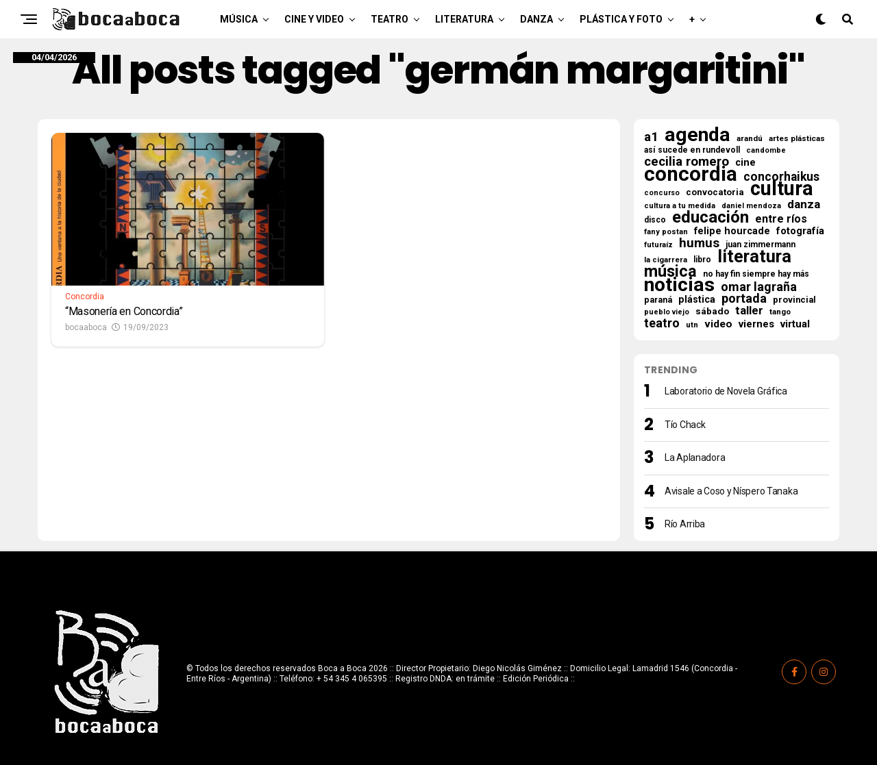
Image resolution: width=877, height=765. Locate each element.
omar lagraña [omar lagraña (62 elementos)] (759, 286)
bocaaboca (86, 327)
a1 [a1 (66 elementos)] (651, 136)
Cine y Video (314, 19)
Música (239, 19)
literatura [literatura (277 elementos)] (754, 256)
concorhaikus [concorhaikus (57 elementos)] (781, 176)
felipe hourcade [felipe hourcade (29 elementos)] (732, 231)
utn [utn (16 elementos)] (692, 324)
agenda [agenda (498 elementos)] (697, 134)
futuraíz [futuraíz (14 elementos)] (658, 244)
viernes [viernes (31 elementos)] (756, 323)
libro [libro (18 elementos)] (702, 259)
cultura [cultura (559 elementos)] (781, 188)
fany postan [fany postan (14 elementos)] (666, 231)
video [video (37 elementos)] (718, 323)
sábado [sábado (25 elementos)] (712, 310)
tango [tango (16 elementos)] (780, 311)
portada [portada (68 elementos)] (744, 298)
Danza (536, 19)
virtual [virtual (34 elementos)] (795, 323)
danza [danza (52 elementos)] (803, 204)
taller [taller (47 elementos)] (749, 310)
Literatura (464, 19)
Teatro (389, 19)
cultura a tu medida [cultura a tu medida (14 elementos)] (679, 205)
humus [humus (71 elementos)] (699, 243)
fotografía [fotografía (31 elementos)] (800, 230)
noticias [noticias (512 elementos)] (679, 284)
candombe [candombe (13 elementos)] (766, 150)
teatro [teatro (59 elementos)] (662, 323)
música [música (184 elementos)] (670, 271)
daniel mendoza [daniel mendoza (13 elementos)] (751, 205)
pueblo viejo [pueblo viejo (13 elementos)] (666, 312)
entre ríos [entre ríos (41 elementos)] (781, 219)
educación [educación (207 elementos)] (710, 217)
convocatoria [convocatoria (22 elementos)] (715, 192)
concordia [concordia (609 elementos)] (690, 173)
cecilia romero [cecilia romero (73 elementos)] (686, 161)
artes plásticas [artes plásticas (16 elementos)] (797, 138)
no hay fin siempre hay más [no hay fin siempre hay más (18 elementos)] (756, 274)
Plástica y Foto (621, 19)
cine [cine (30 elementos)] (745, 163)
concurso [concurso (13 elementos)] (662, 192)
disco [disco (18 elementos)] (655, 220)
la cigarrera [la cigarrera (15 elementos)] (665, 259)
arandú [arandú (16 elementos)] (750, 138)
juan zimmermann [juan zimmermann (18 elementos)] (760, 244)
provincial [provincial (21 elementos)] (794, 299)
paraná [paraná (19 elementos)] (658, 300)
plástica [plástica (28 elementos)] (696, 299)
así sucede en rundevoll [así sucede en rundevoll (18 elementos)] (692, 150)
